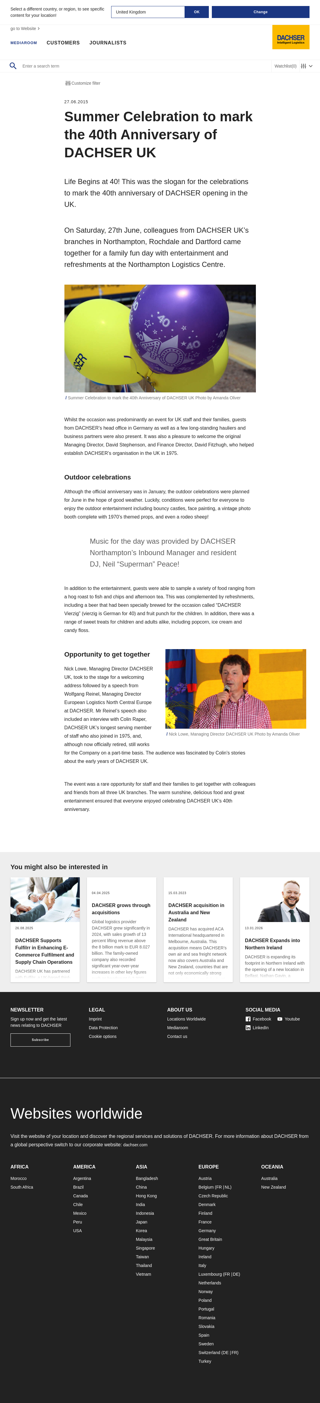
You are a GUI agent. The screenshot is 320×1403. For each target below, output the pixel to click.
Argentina (82, 1178)
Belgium (206, 1187)
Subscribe (40, 1040)
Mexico (79, 1213)
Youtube (288, 1019)
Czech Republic (213, 1195)
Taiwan (142, 1256)
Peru (77, 1222)
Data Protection (103, 1027)
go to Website (25, 28)
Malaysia (144, 1239)
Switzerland (209, 1352)
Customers (69, 43)
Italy (202, 1265)
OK (197, 12)
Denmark (207, 1204)
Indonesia (145, 1213)
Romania (207, 1317)
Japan (141, 1222)
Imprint (95, 1019)
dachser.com (136, 1144)
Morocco (18, 1178)
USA (77, 1230)
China (141, 1187)
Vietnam (143, 1274)
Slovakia (207, 1326)
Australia (269, 1178)
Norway (206, 1291)
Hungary (207, 1248)
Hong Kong (146, 1195)
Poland (205, 1300)
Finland (205, 1213)
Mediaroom (26, 43)
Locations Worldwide (186, 1019)
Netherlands (210, 1283)
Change (260, 12)
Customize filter (82, 83)
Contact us (177, 1036)
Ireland (205, 1256)
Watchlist (286, 66)
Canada (80, 1195)
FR (219, 1187)
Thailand (144, 1265)
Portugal (206, 1309)
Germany (207, 1230)
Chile (78, 1204)
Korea (141, 1230)
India (140, 1204)
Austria (205, 1178)
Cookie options (103, 1036)
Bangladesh (147, 1178)
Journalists (114, 43)
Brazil (78, 1187)
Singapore (145, 1248)
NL (227, 1187)
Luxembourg (210, 1274)
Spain (204, 1335)
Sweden (206, 1343)
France (205, 1222)
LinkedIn (257, 1027)
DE (236, 1274)
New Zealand (273, 1187)
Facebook (258, 1019)
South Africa (21, 1187)
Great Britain (210, 1239)
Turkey (205, 1361)
